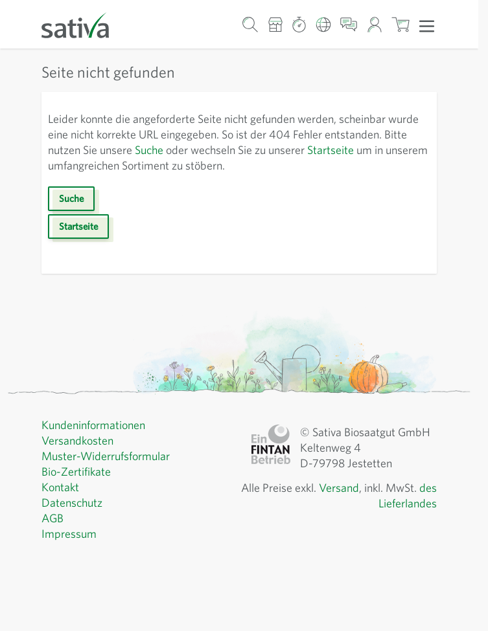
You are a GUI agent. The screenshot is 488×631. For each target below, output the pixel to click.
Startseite (330, 150)
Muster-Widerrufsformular (105, 456)
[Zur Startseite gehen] (83, 24)
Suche (149, 150)
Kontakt (60, 487)
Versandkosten (77, 440)
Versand (339, 487)
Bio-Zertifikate (76, 471)
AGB (52, 518)
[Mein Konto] (374, 24)
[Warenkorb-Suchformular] (250, 24)
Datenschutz (71, 502)
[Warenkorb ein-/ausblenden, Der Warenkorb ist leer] (400, 24)
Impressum (69, 533)
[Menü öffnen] (427, 25)
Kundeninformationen (93, 425)
